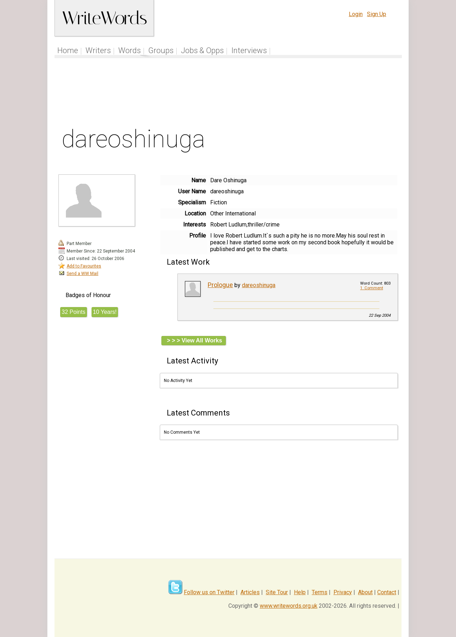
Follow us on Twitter (209, 592)
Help (300, 592)
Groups (160, 50)
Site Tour (277, 592)
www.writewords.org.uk (288, 605)
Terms (319, 592)
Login (356, 14)
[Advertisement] (228, 94)
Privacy (342, 592)
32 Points (74, 312)
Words (129, 50)
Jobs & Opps (202, 50)
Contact (386, 592)
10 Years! (105, 312)
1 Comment (371, 288)
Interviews (249, 50)
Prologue (220, 285)
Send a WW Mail (82, 273)
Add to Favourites (84, 266)
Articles (250, 592)
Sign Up (376, 14)
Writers (98, 50)
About (365, 592)
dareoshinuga (258, 285)
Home (67, 50)
